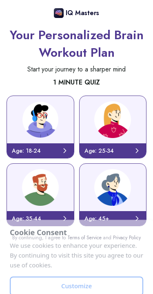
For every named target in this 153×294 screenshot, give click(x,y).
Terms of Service (84, 237)
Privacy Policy (127, 237)
